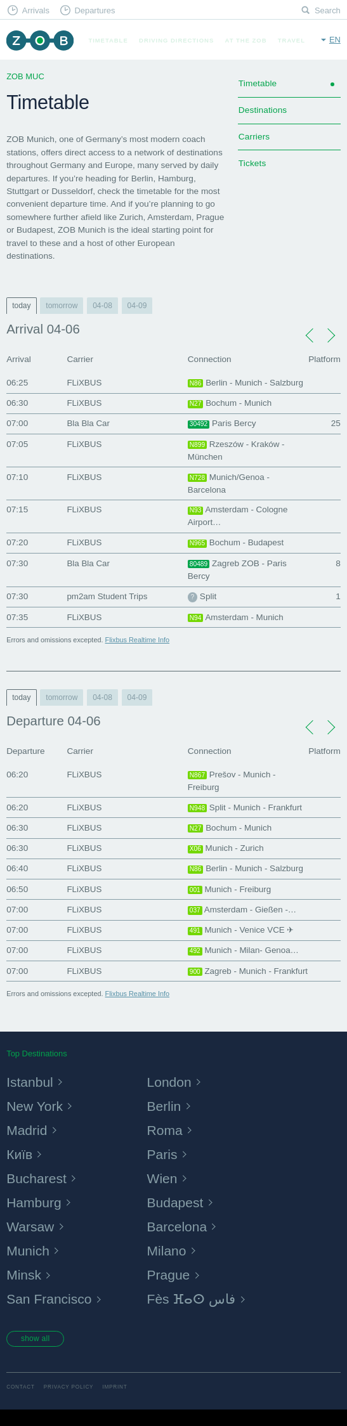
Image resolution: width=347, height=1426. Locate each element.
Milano (167, 1265)
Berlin (165, 1121)
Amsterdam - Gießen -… (243, 912)
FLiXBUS (84, 382)
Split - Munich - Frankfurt (246, 809)
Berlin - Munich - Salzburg (246, 383)
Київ (19, 1169)
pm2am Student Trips (107, 597)
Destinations (263, 110)
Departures (94, 10)
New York (35, 1121)
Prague (169, 1290)
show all (36, 1353)
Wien (163, 1193)
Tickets (252, 163)
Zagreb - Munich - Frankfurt (230, 979)
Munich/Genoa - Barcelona (229, 483)
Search (328, 10)
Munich (28, 1265)
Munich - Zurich (226, 850)
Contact (20, 1403)
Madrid (27, 1145)
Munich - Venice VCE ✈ (242, 932)
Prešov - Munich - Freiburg (232, 782)
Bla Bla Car (88, 423)
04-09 (137, 305)
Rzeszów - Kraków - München (237, 450)
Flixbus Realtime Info (137, 641)
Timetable (108, 40)
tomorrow (61, 305)
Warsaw (31, 1241)
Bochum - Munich (230, 403)
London (170, 1097)
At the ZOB (246, 40)
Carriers (254, 136)
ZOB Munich (39, 40)
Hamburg (34, 1217)
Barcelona (178, 1241)
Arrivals (35, 10)
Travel (291, 40)
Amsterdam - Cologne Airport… (238, 517)
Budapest (176, 1217)
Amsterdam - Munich (236, 619)
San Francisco (50, 1314)
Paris (163, 1169)
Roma (165, 1145)
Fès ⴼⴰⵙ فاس (193, 1314)
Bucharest (37, 1193)
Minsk (24, 1290)
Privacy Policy (69, 1403)
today (21, 305)
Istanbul (30, 1097)
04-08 (102, 305)
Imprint (114, 1403)
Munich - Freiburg (230, 891)
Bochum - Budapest (236, 545)
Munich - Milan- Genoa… (244, 952)
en (335, 39)
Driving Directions (176, 40)
